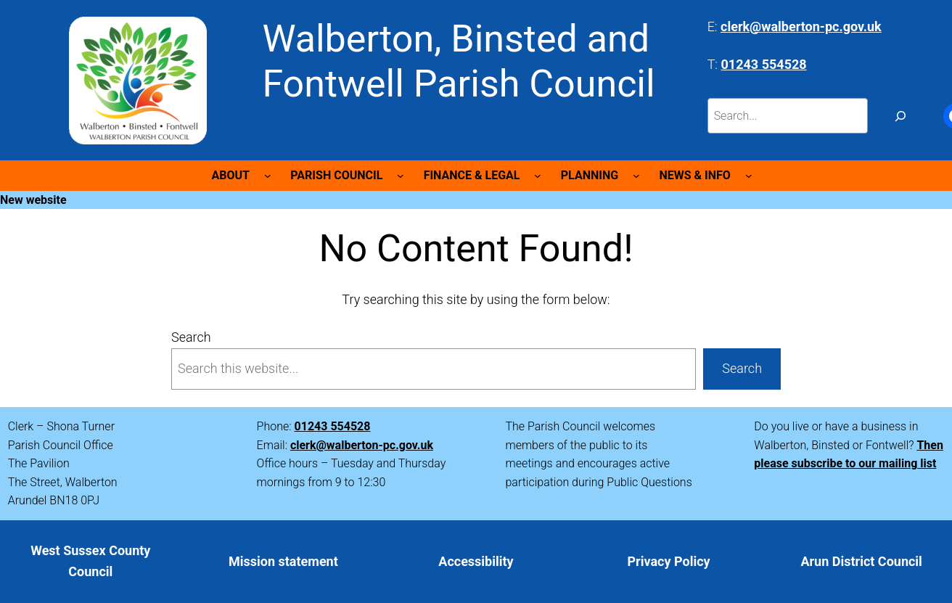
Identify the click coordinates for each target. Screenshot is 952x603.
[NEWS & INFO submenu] (748, 175)
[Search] (901, 116)
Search (191, 337)
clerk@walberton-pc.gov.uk (361, 445)
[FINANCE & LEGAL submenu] (537, 175)
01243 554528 (333, 426)
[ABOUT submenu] (267, 175)
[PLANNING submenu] (636, 175)
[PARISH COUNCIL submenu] (400, 175)
